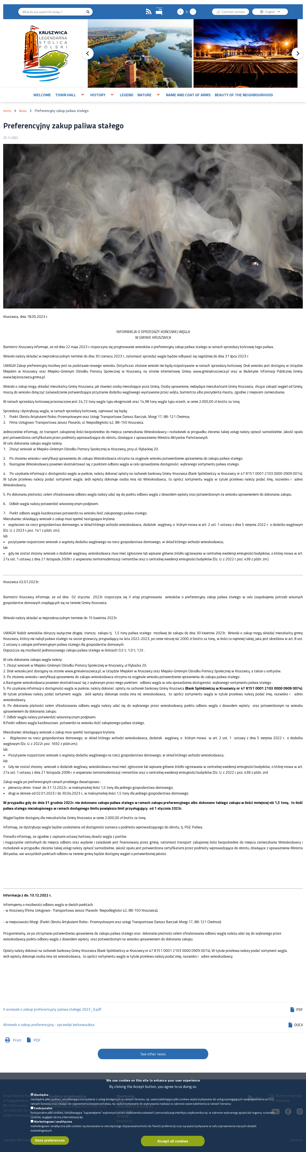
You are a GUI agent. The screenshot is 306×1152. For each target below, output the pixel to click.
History (97, 95)
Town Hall (65, 95)
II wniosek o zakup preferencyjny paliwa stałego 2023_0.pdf (52, 1010)
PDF (37, 1040)
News (23, 110)
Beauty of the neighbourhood (244, 95)
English (274, 12)
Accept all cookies (172, 1143)
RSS (149, 11)
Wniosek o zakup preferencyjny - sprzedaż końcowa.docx (49, 1025)
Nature (144, 95)
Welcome (42, 95)
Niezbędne (41, 1097)
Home (7, 110)
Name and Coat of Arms (188, 95)
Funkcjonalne (43, 1110)
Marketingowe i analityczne (53, 1124)
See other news (153, 1054)
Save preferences (50, 1143)
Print (17, 1040)
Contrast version (233, 12)
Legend (126, 95)
